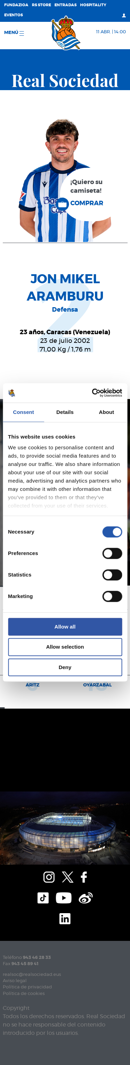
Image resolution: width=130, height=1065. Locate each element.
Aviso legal (15, 981)
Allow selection (65, 647)
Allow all (65, 627)
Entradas (65, 5)
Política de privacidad (27, 987)
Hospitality (93, 5)
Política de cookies (24, 994)
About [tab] (106, 412)
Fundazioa (16, 5)
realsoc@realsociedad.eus (32, 974)
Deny (65, 667)
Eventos (13, 15)
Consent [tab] (23, 412)
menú (14, 33)
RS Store (41, 5)
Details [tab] (65, 412)
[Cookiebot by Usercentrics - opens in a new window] (92, 392)
